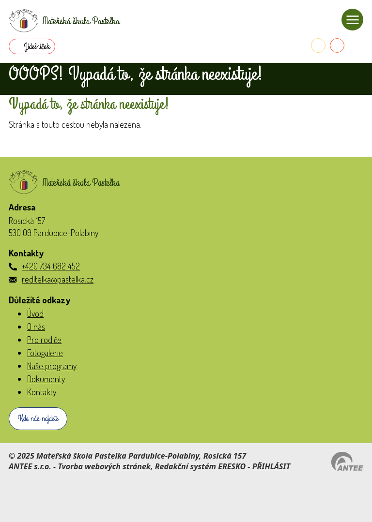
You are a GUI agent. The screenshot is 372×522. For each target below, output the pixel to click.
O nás (36, 326)
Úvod (35, 313)
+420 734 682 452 (51, 266)
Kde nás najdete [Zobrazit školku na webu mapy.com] (38, 418)
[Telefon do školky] (318, 45)
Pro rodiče (44, 339)
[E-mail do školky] (337, 45)
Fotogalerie (45, 352)
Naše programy (52, 365)
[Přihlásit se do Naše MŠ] (356, 45)
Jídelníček (37, 46)
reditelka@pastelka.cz (57, 279)
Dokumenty (46, 378)
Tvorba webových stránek (104, 466)
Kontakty (41, 392)
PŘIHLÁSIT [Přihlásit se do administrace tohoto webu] (271, 466)
